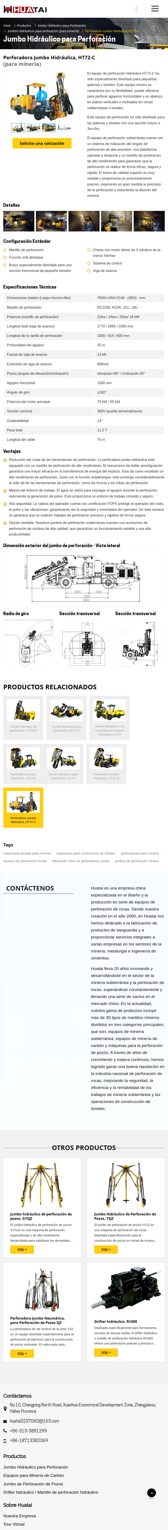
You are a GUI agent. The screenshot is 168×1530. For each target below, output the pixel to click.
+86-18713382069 (29, 1395)
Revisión (12, 1503)
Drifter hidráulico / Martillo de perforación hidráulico (50, 1446)
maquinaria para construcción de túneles (85, 807)
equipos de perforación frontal (25, 814)
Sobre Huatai (17, 1458)
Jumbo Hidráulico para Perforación (61, 25)
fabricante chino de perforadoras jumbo (80, 814)
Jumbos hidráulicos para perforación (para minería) (43, 31)
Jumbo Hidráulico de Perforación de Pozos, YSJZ (125, 1170)
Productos (24, 25)
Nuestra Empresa (19, 1469)
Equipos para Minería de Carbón (33, 1429)
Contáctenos (17, 1349)
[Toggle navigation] (155, 9)
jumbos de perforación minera (136, 814)
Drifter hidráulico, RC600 (115, 1275)
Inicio (7, 25)
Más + (22, 1203)
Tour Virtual (13, 1477)
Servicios (11, 1494)
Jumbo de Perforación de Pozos (33, 1437)
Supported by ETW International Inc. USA (84, 1520)
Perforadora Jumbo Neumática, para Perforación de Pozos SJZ (37, 1274)
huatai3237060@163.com (34, 1375)
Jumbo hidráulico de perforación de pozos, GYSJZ (41, 1170)
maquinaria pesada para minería (27, 807)
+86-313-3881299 (28, 1385)
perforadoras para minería (140, 807)
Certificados (14, 1486)
